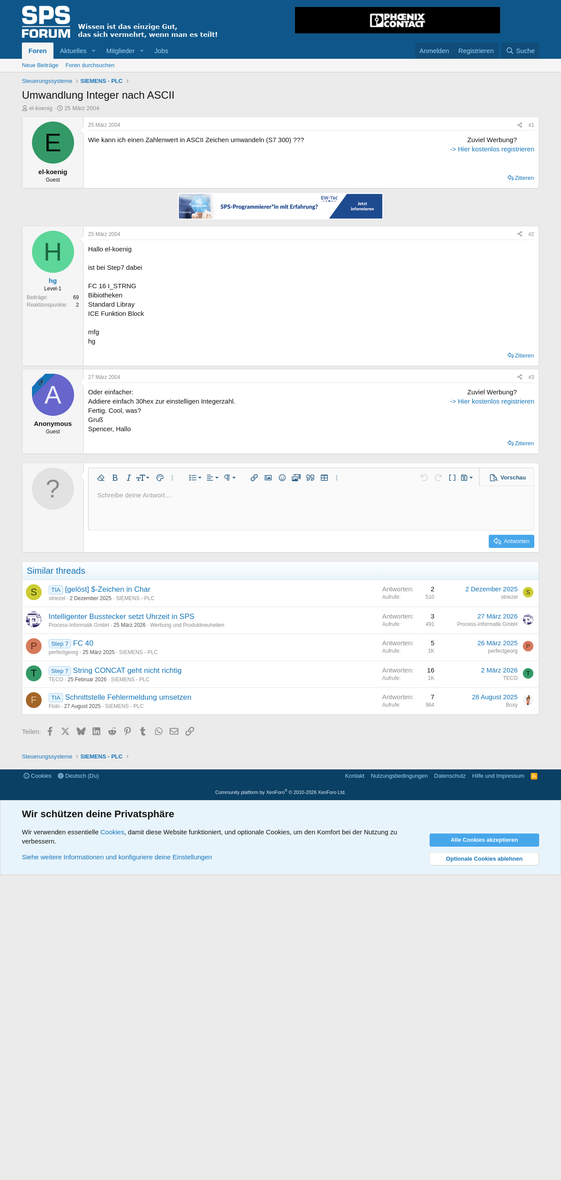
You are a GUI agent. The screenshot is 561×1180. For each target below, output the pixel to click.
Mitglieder (120, 50)
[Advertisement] (479, 190)
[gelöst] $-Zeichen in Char (107, 771)
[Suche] (520, 51)
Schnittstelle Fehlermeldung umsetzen (128, 879)
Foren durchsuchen (89, 65)
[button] (93, 51)
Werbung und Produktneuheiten (187, 807)
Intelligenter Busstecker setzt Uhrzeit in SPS (122, 798)
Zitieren (524, 275)
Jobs (161, 50)
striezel (57, 780)
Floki (54, 888)
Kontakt (354, 1080)
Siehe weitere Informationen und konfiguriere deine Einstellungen (117, 1162)
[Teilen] (519, 125)
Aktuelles (73, 50)
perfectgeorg (63, 834)
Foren (37, 50)
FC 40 (83, 825)
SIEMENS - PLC (135, 780)
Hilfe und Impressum (498, 1080)
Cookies (38, 1080)
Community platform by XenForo (280, 1096)
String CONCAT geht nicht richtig (127, 852)
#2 (531, 332)
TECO (56, 861)
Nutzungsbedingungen (399, 1080)
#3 (531, 475)
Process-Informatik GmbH (79, 807)
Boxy (512, 887)
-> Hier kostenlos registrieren (479, 261)
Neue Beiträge (40, 65)
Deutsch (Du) (78, 1080)
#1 (531, 125)
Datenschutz (450, 1080)
